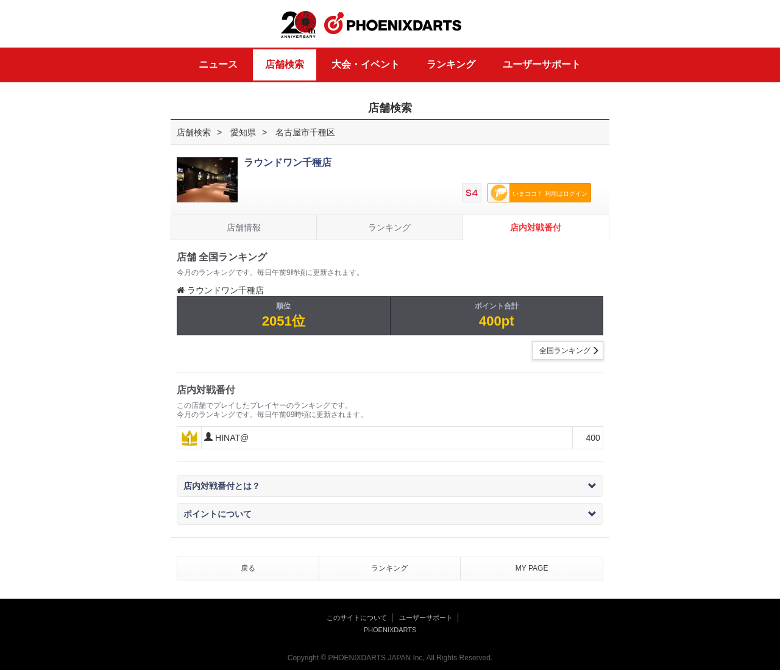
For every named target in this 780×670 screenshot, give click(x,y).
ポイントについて (390, 514)
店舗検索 (284, 64)
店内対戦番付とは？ (390, 486)
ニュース (218, 64)
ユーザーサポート (542, 64)
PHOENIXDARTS (393, 23)
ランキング (451, 64)
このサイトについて (357, 617)
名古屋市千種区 (305, 132)
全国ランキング (564, 350)
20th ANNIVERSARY (298, 24)
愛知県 (243, 132)
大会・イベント (366, 64)
